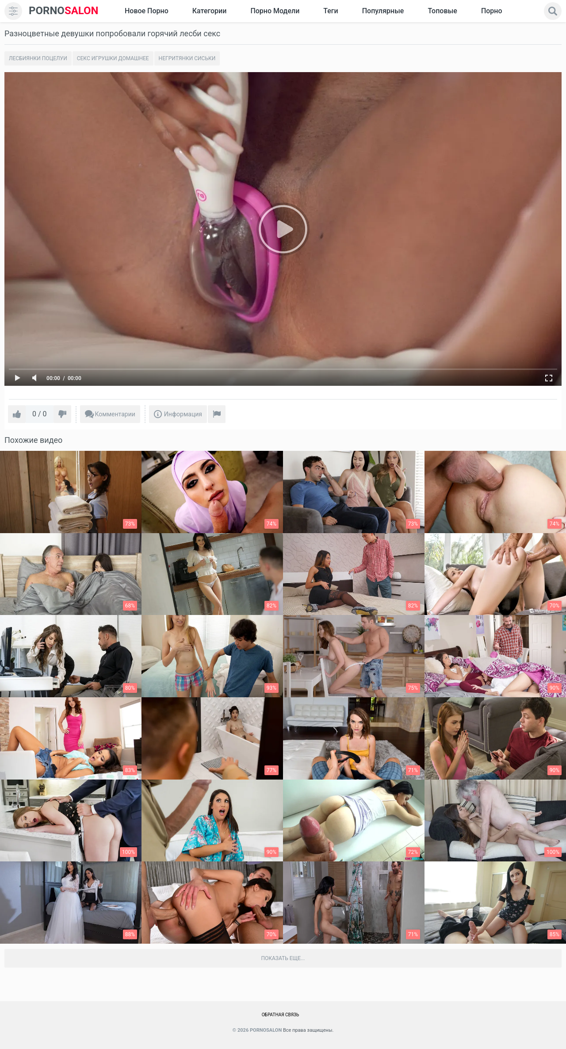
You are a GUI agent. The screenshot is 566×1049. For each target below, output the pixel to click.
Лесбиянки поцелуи (38, 58)
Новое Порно (146, 11)
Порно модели (274, 11)
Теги (330, 11)
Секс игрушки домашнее (113, 58)
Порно (491, 11)
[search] (553, 11)
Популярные (383, 11)
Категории (209, 11)
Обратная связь (280, 1014)
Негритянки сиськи (187, 58)
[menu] (13, 11)
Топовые (442, 11)
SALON (64, 11)
